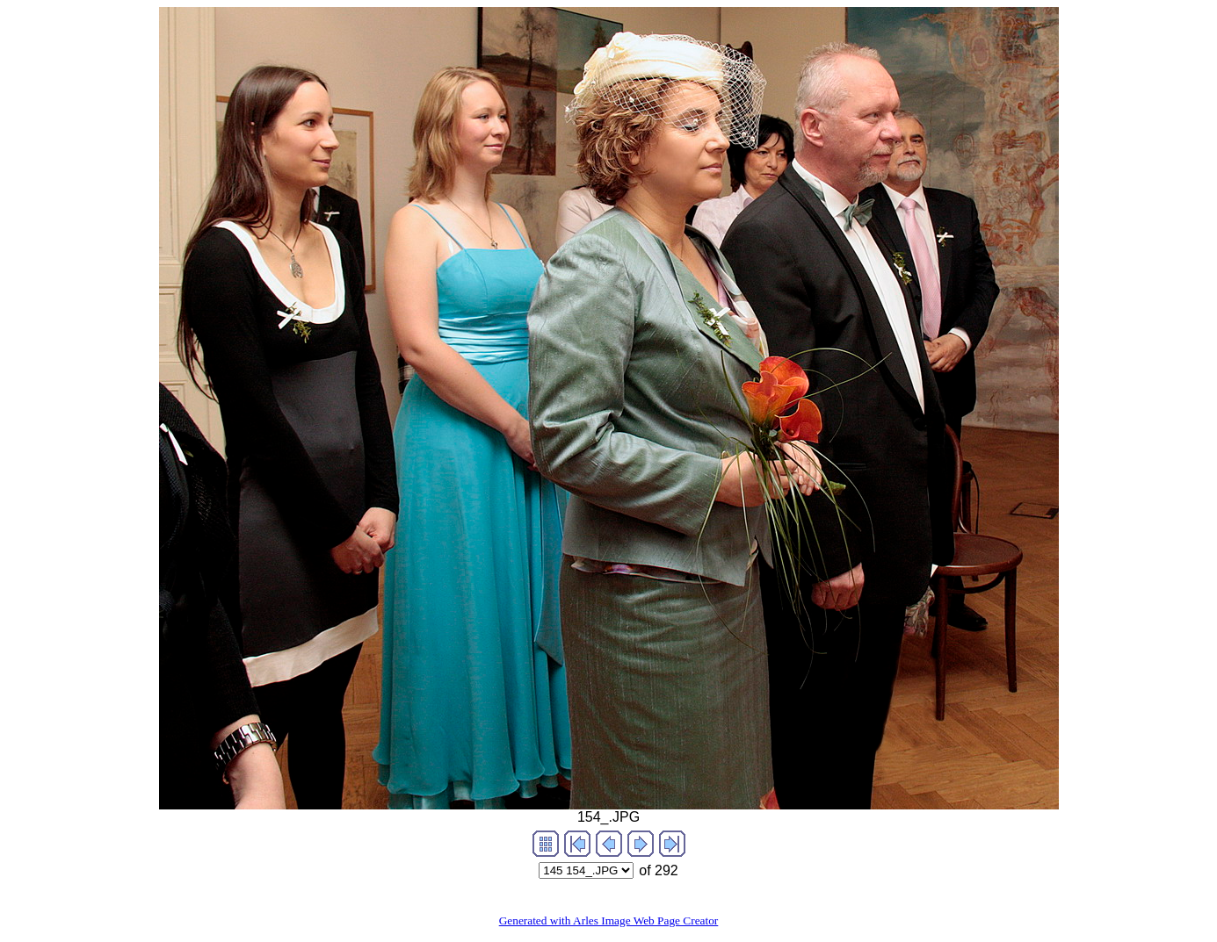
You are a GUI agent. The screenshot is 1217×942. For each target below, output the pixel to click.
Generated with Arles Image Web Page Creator (609, 920)
